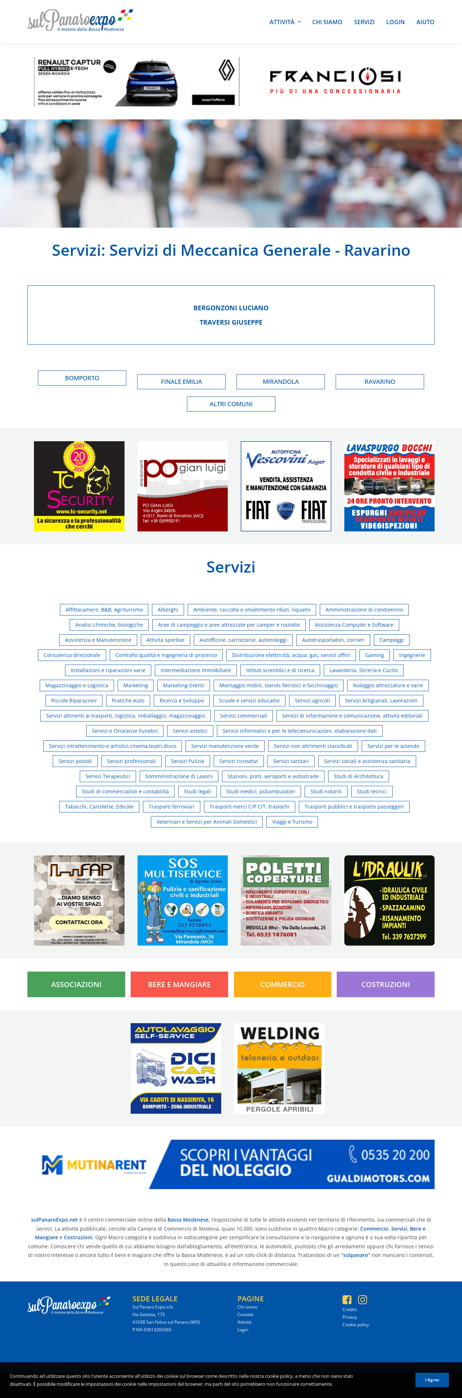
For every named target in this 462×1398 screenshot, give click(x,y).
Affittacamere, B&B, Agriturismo (104, 609)
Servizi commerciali (243, 715)
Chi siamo (327, 22)
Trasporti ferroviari (172, 806)
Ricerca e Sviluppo (182, 700)
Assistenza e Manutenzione (98, 639)
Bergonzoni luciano (231, 307)
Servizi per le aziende (393, 745)
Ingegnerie (412, 655)
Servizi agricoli (312, 700)
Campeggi (392, 639)
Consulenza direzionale (72, 655)
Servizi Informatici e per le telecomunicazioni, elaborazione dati (300, 730)
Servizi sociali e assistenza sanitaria (367, 761)
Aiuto (426, 22)
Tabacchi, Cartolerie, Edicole (99, 806)
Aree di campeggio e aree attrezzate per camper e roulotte (229, 624)
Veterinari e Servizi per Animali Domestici (207, 821)
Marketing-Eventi (183, 685)
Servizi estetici (190, 730)
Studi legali (197, 791)
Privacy (350, 1317)
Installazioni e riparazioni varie (108, 670)
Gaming (374, 655)
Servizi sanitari (291, 761)
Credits (350, 1309)
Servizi (364, 22)
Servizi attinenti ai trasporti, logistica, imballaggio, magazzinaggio (125, 715)
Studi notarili (326, 791)
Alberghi (168, 609)
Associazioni (76, 984)
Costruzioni (385, 984)
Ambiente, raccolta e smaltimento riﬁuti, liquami (252, 609)
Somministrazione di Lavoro (179, 776)
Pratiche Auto (128, 700)
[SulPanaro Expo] (80, 21)
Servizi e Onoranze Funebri (125, 730)
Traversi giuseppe (231, 322)
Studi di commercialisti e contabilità (125, 791)
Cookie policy (356, 1325)
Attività (285, 22)
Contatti (245, 1314)
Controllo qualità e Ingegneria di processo (166, 655)
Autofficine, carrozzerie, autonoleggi (243, 639)
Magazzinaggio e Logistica (76, 685)
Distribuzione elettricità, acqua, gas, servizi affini (291, 655)
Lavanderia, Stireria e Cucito (364, 670)
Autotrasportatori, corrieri (333, 639)
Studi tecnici (372, 791)
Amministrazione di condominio (364, 609)
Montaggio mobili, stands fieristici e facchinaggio (278, 685)
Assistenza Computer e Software (354, 624)
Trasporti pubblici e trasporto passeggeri (354, 806)
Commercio (282, 984)
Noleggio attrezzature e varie (388, 685)
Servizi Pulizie (187, 761)
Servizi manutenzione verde (225, 745)
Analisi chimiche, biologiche (109, 624)
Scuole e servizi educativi (249, 700)
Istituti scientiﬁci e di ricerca (280, 670)
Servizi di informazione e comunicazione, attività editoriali (352, 715)
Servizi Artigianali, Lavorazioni (381, 700)
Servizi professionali (131, 761)
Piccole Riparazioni (74, 700)
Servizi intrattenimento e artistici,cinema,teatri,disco (112, 745)
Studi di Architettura (358, 776)
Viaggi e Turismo (292, 821)
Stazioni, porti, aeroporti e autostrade (273, 776)
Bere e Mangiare (179, 984)
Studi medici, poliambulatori (260, 791)
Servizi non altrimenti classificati (313, 745)
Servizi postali (75, 761)
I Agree (432, 1380)
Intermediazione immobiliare (196, 670)
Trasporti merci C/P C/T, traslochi (249, 806)
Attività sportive (165, 639)
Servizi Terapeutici (108, 776)
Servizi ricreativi (238, 761)
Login (395, 22)
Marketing (135, 685)
